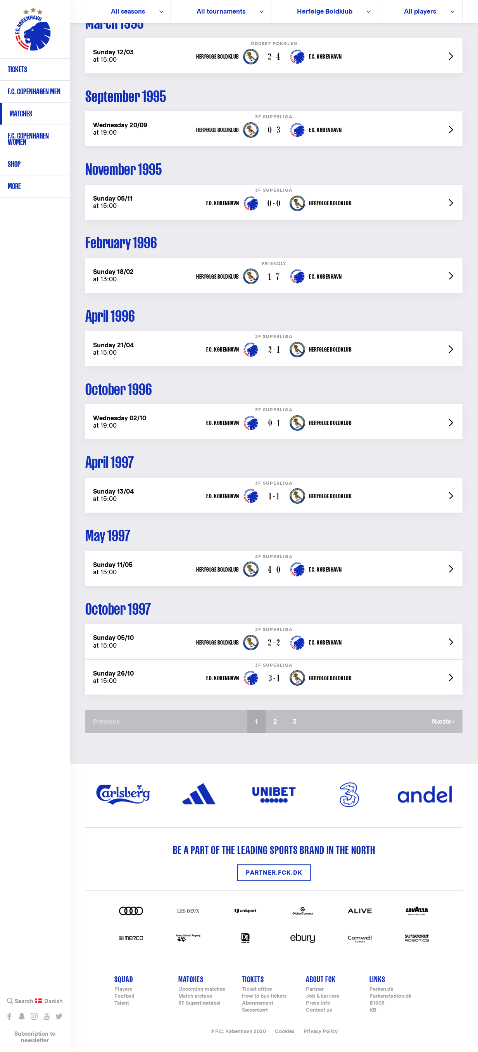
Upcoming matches (201, 989)
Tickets (17, 69)
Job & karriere (322, 996)
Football (124, 996)
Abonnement (257, 1003)
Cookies (285, 1031)
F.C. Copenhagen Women (28, 138)
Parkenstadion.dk (390, 996)
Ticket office (257, 989)
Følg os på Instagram (34, 1016)
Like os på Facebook (9, 1016)
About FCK (321, 979)
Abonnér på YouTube (46, 1016)
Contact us (319, 1010)
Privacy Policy (321, 1031)
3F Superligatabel (199, 1003)
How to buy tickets (264, 996)
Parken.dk (381, 989)
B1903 (377, 1003)
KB (372, 1010)
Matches (21, 113)
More (14, 186)
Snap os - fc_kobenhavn (21, 1016)
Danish (53, 1001)
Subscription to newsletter (34, 1036)
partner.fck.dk (274, 872)
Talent (121, 1003)
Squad (123, 979)
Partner (315, 989)
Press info (318, 1003)
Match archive (195, 996)
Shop (14, 163)
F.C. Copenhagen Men (34, 91)
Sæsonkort (255, 1010)
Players (123, 989)
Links (377, 979)
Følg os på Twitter (58, 1016)
